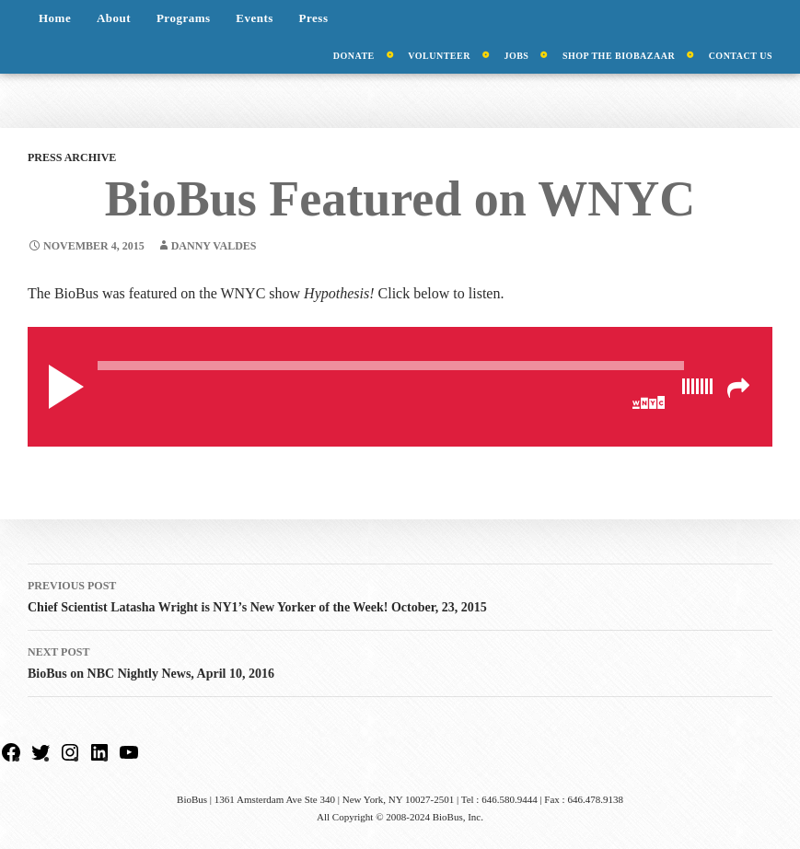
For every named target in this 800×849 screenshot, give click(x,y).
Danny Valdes (214, 245)
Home (55, 18)
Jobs (516, 56)
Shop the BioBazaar (618, 56)
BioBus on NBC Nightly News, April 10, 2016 (400, 660)
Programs (184, 18)
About (114, 18)
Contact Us (740, 56)
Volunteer (439, 56)
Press (314, 18)
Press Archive (72, 157)
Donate (354, 56)
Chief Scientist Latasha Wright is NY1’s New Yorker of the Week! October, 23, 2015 (400, 594)
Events (254, 18)
